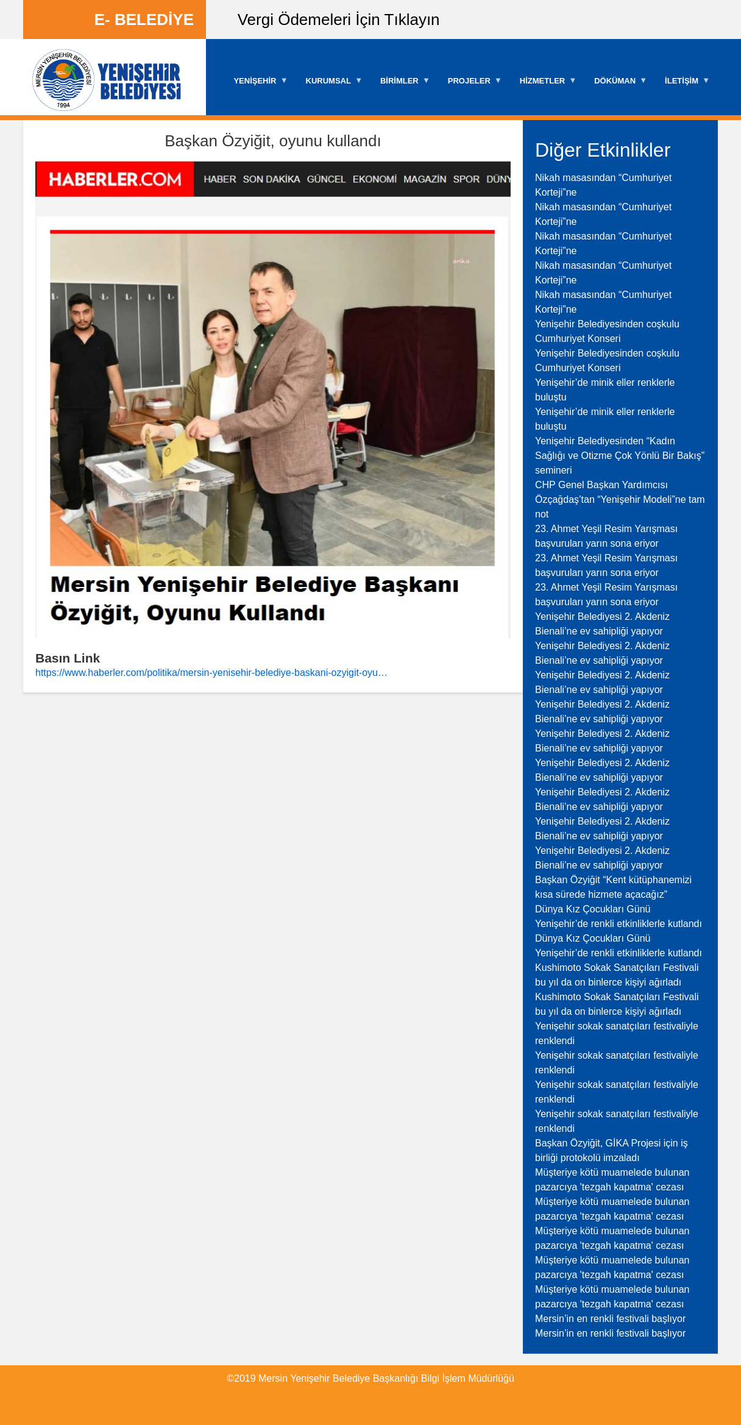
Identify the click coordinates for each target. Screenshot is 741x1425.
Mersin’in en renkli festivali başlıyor (610, 1318)
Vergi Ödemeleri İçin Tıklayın (339, 19)
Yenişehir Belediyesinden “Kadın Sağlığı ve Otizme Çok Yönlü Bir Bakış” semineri (619, 455)
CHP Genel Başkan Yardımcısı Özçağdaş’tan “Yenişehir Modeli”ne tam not (620, 499)
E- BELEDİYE (144, 19)
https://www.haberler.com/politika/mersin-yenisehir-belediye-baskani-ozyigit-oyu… (211, 672)
